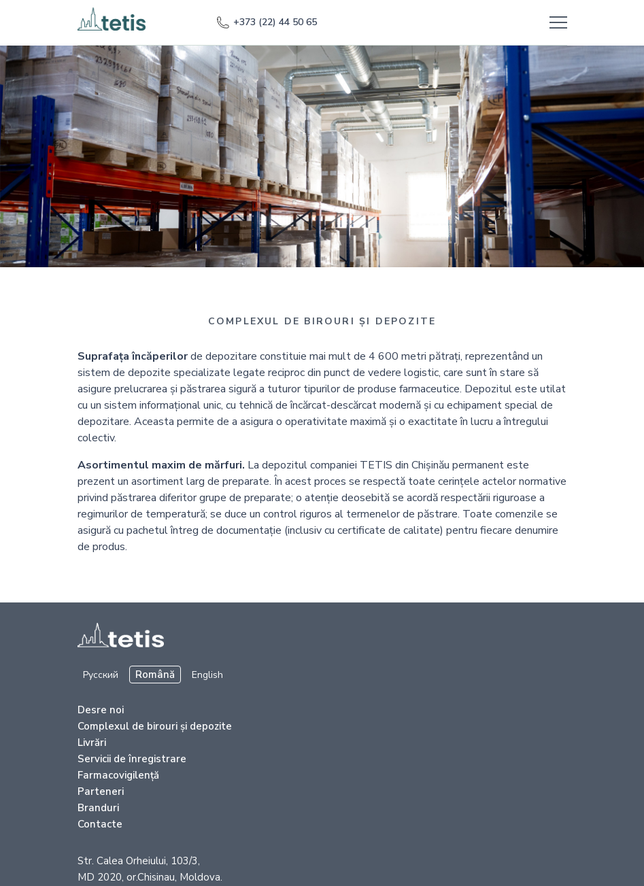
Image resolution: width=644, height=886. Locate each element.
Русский (100, 674)
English (207, 674)
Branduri (98, 808)
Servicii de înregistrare (132, 759)
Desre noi (101, 710)
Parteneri (101, 791)
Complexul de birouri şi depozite (155, 726)
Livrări (92, 742)
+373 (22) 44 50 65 (266, 22)
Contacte (100, 824)
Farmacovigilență (118, 775)
